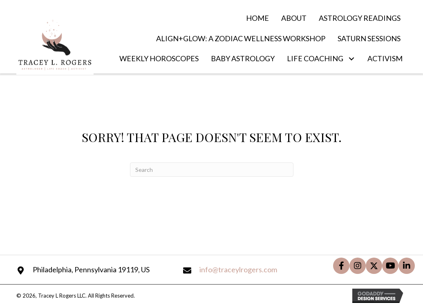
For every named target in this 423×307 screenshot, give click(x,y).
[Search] (211, 169)
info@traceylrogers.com (238, 269)
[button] (351, 59)
